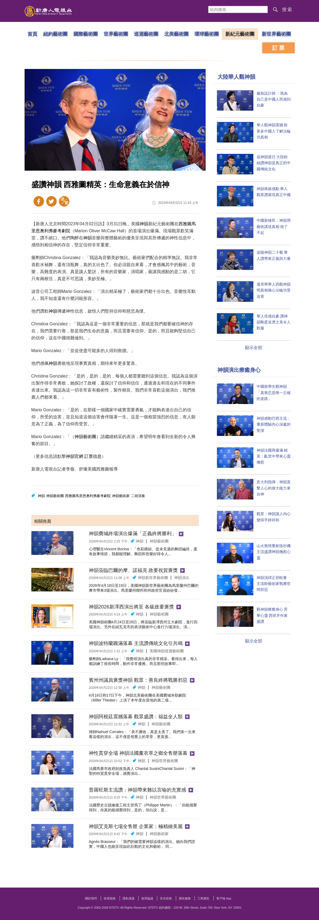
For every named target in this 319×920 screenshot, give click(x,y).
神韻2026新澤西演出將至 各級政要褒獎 (131, 607)
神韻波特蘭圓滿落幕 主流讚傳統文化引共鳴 (136, 643)
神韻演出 (181, 577)
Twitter (51, 201)
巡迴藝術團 (146, 34)
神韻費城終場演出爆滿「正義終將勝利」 (132, 533)
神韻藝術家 (121, 496)
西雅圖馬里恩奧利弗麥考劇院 (88, 496)
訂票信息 (93, 456)
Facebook (38, 201)
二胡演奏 (138, 496)
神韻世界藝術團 (165, 761)
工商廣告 (203, 898)
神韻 (144, 223)
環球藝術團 (206, 34)
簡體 (64, 201)
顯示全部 (253, 347)
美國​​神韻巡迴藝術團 (167, 651)
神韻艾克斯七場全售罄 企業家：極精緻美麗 (136, 826)
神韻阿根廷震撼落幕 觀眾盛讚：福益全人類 (136, 716)
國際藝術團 (85, 34)
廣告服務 (185, 898)
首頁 (32, 34)
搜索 (287, 9)
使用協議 (147, 898)
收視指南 (110, 898)
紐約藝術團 (55, 34)
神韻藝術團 (85, 436)
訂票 (279, 48)
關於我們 (91, 898)
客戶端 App (223, 898)
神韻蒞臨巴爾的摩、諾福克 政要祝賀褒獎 (133, 570)
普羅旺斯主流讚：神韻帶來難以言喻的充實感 (137, 790)
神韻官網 (74, 456)
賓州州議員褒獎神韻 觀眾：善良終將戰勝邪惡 (138, 680)
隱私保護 (129, 898)
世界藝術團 (115, 34)
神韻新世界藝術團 (153, 577)
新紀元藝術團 (239, 34)
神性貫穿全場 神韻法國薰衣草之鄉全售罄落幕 (138, 753)
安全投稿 (166, 898)
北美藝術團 (176, 34)
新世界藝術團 (276, 34)
